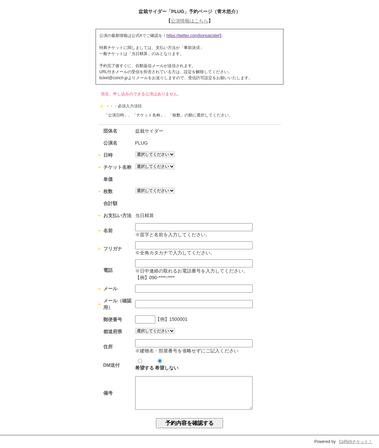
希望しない (166, 364)
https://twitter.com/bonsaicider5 (194, 35)
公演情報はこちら (189, 20)
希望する (144, 364)
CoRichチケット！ (355, 441)
